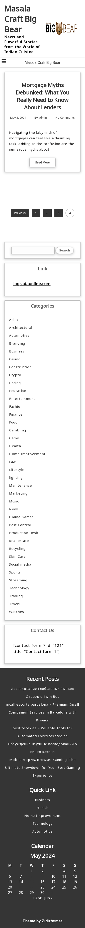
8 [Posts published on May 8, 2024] (32, 876)
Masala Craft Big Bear (20, 19)
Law (12, 461)
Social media (20, 564)
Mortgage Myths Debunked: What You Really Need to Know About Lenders (42, 96)
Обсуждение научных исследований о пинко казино (42, 747)
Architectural (20, 327)
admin (43, 117)
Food (13, 422)
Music (14, 501)
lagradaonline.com (32, 283)
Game (14, 438)
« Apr (37, 898)
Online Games (21, 517)
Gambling (17, 430)
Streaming (18, 580)
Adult (13, 319)
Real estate (19, 540)
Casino (15, 359)
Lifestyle (16, 469)
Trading (16, 596)
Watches (16, 611)
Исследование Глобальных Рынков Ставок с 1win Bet (42, 692)
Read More (42, 162)
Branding (17, 343)
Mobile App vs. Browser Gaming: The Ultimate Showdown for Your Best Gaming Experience (42, 767)
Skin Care (17, 556)
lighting (16, 477)
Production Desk (25, 532)
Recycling (17, 548)
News (14, 509)
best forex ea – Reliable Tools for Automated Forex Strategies (42, 732)
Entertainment (22, 398)
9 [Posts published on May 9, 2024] (42, 876)
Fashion (16, 406)
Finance (16, 414)
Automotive (19, 335)
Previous (20, 213)
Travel (14, 603)
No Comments (65, 117)
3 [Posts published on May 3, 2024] (53, 870)
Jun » (48, 898)
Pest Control (20, 525)
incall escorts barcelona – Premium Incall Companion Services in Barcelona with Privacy (42, 712)
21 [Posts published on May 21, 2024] (21, 887)
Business (16, 351)
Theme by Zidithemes (42, 921)
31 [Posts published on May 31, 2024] (53, 892)
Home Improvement (27, 453)
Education (17, 390)
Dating (15, 382)
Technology (19, 588)
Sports (15, 572)
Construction (20, 367)
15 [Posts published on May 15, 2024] (32, 881)
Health (15, 446)
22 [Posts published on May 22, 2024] (32, 887)
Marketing (18, 493)
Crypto (15, 375)
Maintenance (20, 485)
